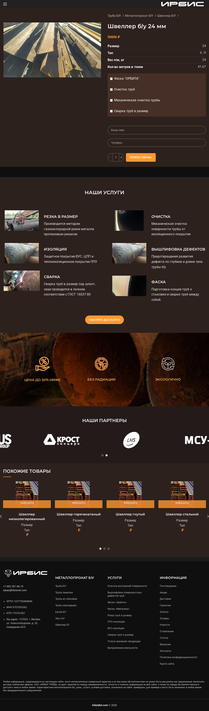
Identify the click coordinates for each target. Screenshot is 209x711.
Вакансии (165, 644)
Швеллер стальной (182, 514)
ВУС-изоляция (116, 628)
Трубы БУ (60, 586)
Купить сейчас (141, 157)
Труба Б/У (115, 16)
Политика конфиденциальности (178, 657)
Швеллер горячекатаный (79, 514)
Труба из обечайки (66, 598)
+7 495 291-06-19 (13, 586)
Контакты (165, 651)
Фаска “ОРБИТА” (126, 78)
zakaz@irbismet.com (15, 590)
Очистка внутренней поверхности (127, 586)
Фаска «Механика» (119, 608)
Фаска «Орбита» (117, 602)
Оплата (164, 612)
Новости (165, 624)
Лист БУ (60, 618)
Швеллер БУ (62, 624)
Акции (163, 592)
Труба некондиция (66, 605)
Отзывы (164, 618)
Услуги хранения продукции (124, 641)
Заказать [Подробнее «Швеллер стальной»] (182, 502)
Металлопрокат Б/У (139, 16)
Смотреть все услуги (104, 319)
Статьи (164, 637)
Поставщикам (168, 586)
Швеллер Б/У (167, 16)
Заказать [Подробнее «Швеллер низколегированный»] (27, 502)
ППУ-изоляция (116, 621)
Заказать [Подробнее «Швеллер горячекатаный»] (78, 502)
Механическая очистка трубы (137, 100)
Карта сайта (167, 663)
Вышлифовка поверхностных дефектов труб (125, 594)
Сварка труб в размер (131, 111)
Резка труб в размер (120, 615)
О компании (167, 631)
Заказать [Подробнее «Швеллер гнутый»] (130, 502)
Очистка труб (124, 89)
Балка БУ (60, 612)
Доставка (165, 598)
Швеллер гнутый (130, 514)
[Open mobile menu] (5, 4)
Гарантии (165, 605)
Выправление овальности (123, 647)
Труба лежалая (64, 592)
